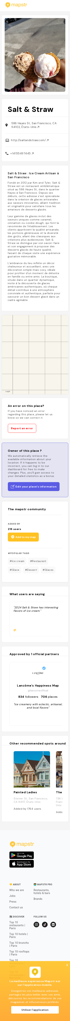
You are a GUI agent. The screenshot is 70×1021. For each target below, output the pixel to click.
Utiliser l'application (35, 1010)
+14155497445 (21, 153)
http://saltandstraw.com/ (30, 140)
